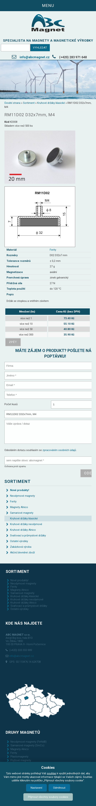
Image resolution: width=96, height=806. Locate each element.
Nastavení (36, 787)
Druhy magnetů (23, 732)
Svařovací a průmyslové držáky (28, 535)
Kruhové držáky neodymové (26, 524)
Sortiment (29, 103)
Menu (48, 5)
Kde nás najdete (24, 623)
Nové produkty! (19, 490)
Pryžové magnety (20, 760)
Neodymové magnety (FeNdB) (28, 741)
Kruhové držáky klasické (51, 103)
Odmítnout (59, 787)
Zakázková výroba (20, 546)
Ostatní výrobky (19, 541)
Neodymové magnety (22, 495)
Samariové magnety (21, 512)
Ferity (53, 249)
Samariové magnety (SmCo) (27, 745)
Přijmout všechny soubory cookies (48, 797)
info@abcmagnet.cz (35, 57)
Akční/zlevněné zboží (22, 552)
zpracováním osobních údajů (59, 450)
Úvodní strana (12, 103)
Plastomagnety (19, 756)
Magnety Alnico (19, 507)
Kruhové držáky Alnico (23, 529)
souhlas (51, 773)
